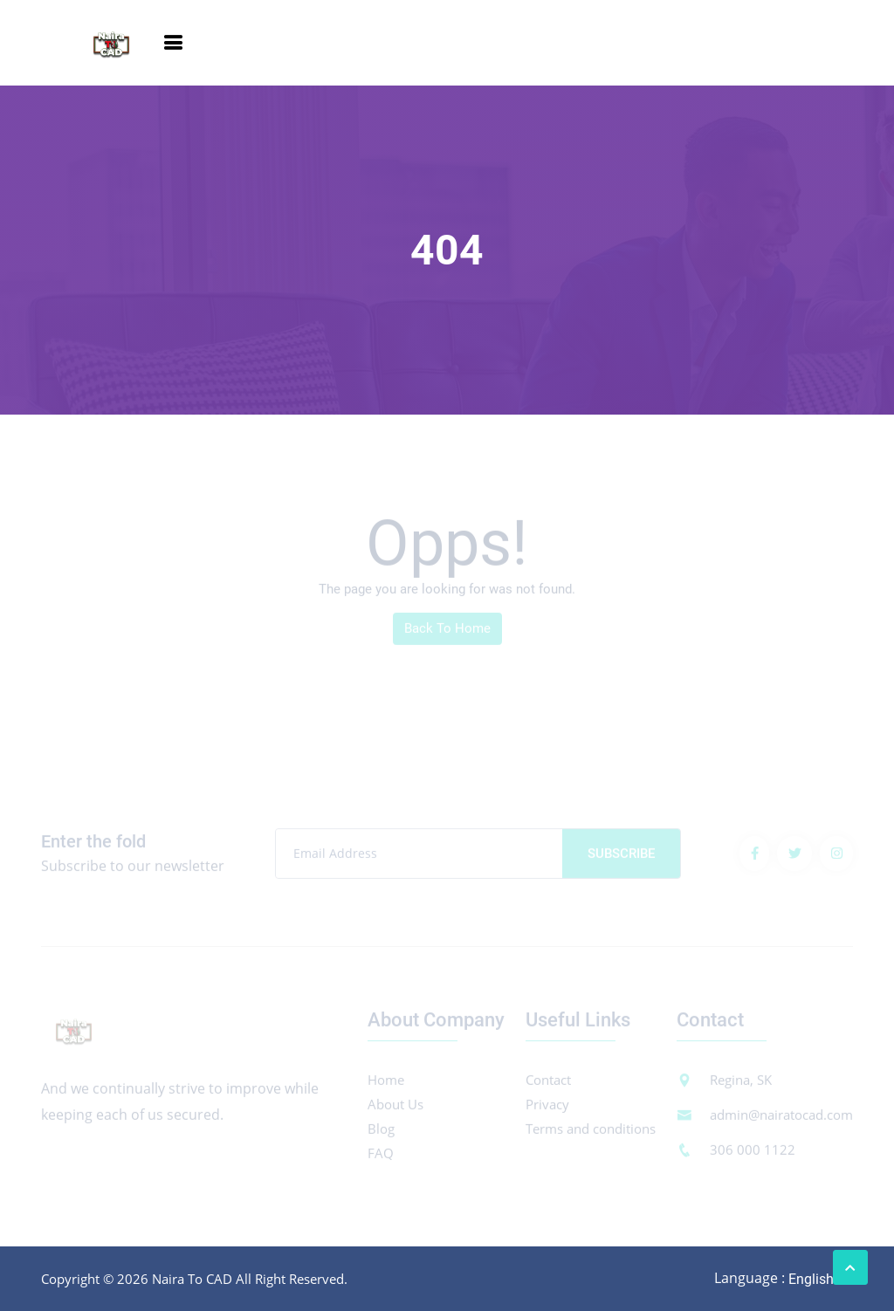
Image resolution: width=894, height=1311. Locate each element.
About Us (395, 1107)
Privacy (547, 1107)
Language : (749, 1278)
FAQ (381, 1156)
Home (386, 1083)
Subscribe (621, 857)
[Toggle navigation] (173, 43)
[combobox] (819, 1279)
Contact (548, 1083)
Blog (381, 1132)
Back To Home (447, 632)
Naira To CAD (192, 1278)
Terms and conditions (591, 1132)
